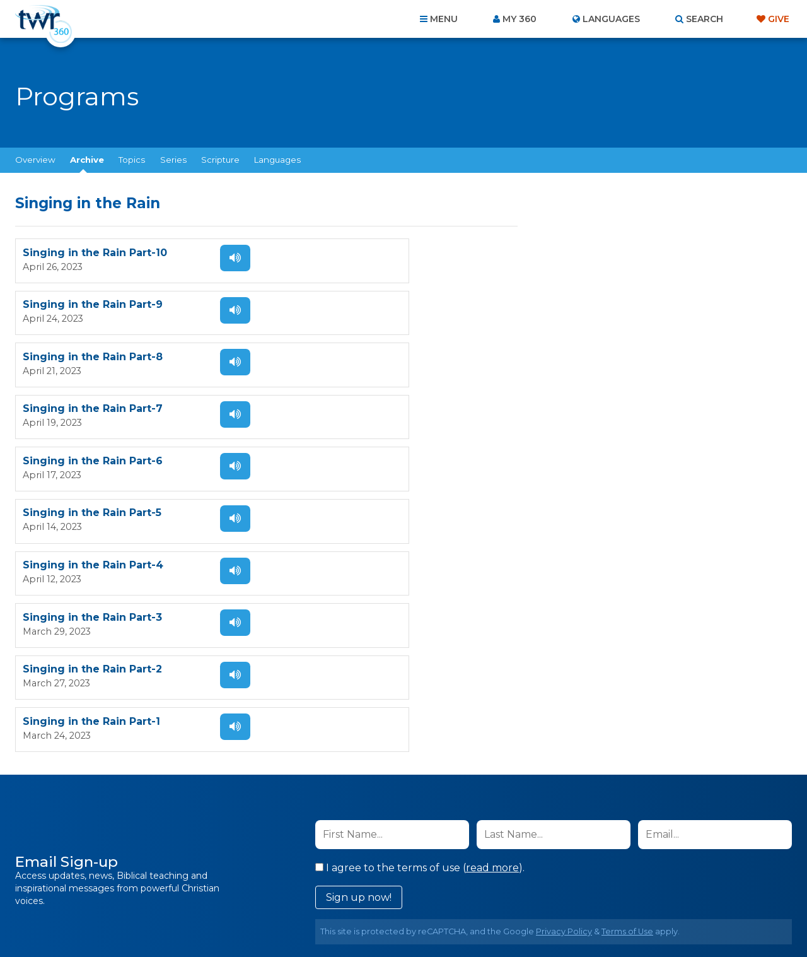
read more (492, 608)
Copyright (546, 889)
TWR (410, 918)
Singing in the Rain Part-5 (346, 358)
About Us (228, 889)
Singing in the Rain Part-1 (346, 463)
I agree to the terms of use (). (420, 608)
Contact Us (296, 889)
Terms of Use (627, 672)
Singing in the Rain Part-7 (347, 306)
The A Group (495, 918)
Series (173, 160)
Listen (222, 258)
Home (174, 889)
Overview (35, 160)
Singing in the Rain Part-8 (93, 306)
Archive (87, 160)
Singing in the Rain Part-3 (347, 410)
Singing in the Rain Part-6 (93, 358)
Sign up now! (359, 638)
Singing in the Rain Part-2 (92, 463)
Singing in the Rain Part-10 (95, 253)
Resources (618, 889)
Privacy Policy (564, 672)
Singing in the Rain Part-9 (347, 253)
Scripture (220, 160)
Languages (277, 160)
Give (778, 19)
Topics (132, 160)
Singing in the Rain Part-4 (93, 410)
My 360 (519, 19)
